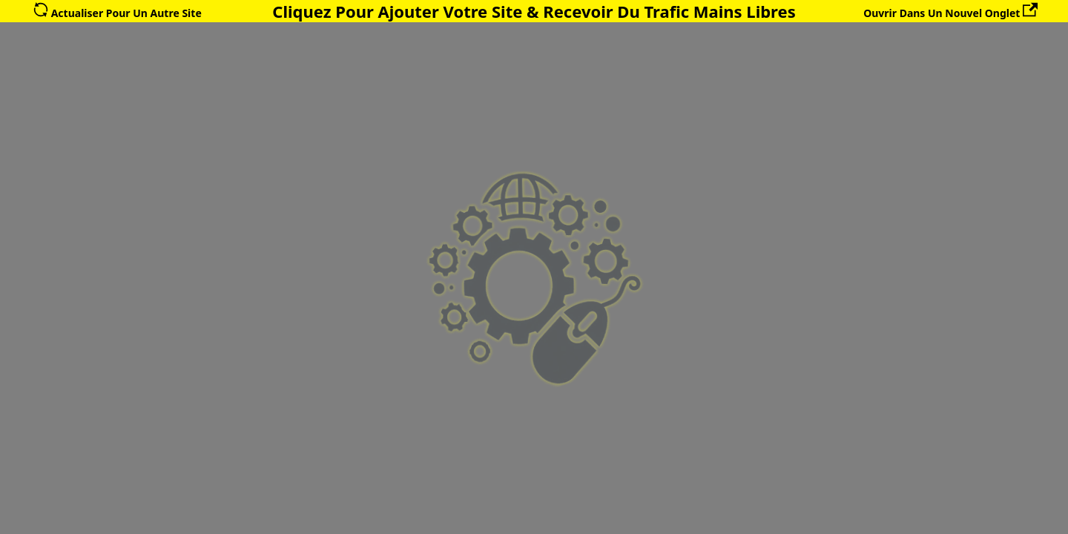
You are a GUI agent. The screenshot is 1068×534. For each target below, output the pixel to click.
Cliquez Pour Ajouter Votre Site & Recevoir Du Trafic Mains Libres (533, 11)
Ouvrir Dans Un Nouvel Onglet (950, 13)
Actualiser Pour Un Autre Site (117, 13)
